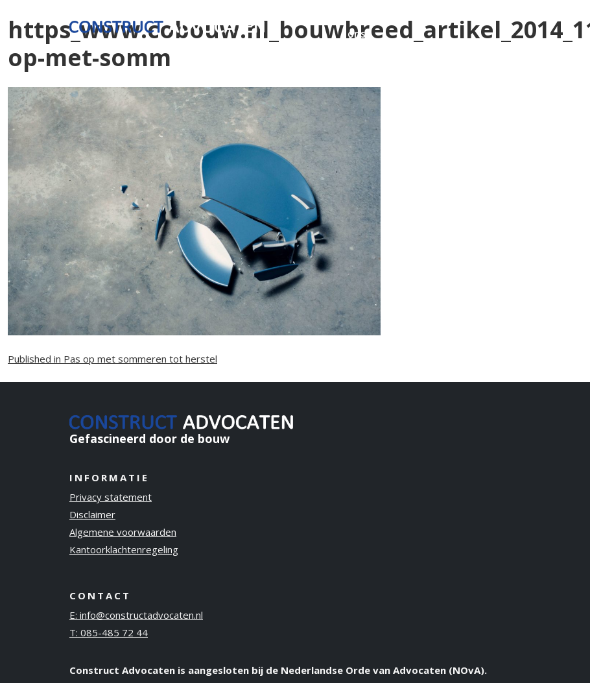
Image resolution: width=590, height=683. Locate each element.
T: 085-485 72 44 (108, 632)
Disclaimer (92, 514)
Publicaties (421, 17)
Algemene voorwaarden (122, 531)
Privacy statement (110, 496)
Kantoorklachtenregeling (123, 549)
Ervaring (306, 17)
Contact (489, 17)
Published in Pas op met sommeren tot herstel (112, 358)
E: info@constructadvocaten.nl (136, 614)
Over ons (360, 25)
